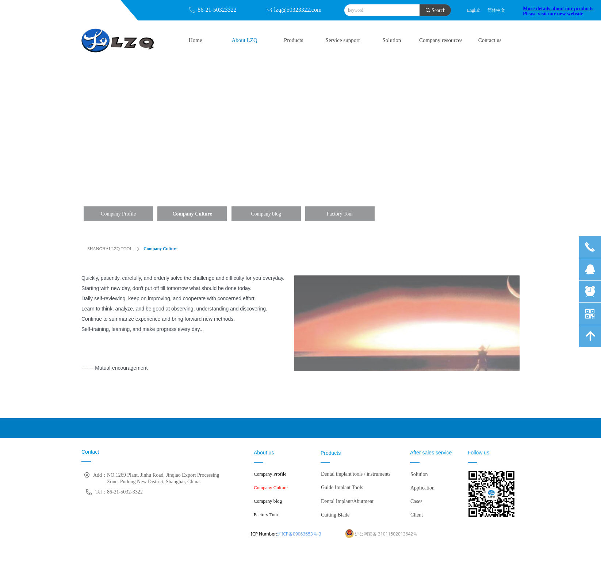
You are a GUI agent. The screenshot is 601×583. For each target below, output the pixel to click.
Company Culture (160, 248)
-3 (319, 534)
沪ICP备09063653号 (297, 534)
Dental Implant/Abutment (347, 501)
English (474, 10)
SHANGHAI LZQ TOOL (110, 248)
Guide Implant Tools (342, 487)
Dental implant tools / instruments (356, 474)
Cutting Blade (335, 515)
